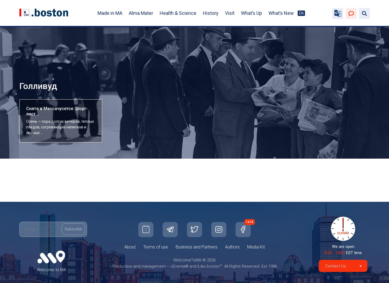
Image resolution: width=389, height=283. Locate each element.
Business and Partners (196, 247)
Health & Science (178, 13)
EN (301, 13)
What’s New (281, 13)
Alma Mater (141, 13)
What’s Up (251, 13)
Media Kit (256, 247)
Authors (232, 247)
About (130, 247)
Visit (229, 13)
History (211, 13)
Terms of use (155, 247)
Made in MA (110, 13)
